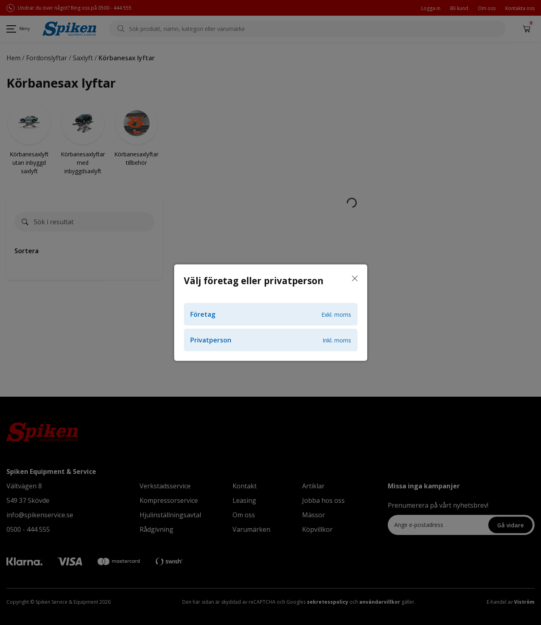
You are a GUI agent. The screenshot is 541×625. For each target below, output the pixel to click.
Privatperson (270, 340)
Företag (270, 314)
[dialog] (270, 312)
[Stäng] (355, 278)
